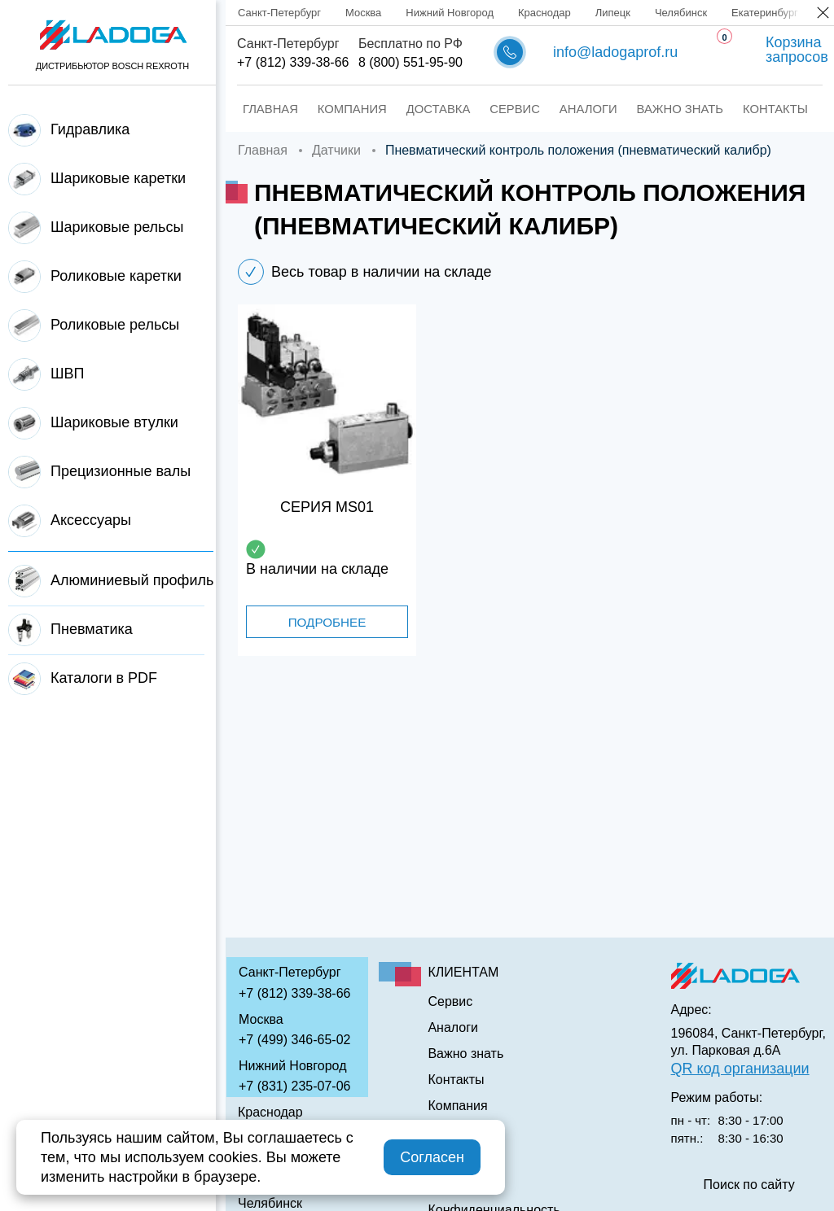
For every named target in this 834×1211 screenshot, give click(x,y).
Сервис (487, 109)
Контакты (726, 109)
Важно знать (638, 109)
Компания (338, 109)
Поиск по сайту (749, 1184)
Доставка (417, 109)
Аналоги (554, 109)
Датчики (336, 150)
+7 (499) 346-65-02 (294, 1040)
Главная (264, 109)
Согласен (432, 1157)
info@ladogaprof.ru (615, 52)
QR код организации (740, 1068)
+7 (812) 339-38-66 (293, 62)
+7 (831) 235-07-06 (294, 1086)
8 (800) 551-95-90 (410, 62)
